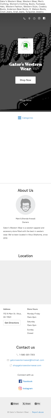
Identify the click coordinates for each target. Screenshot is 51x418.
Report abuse (38, 412)
